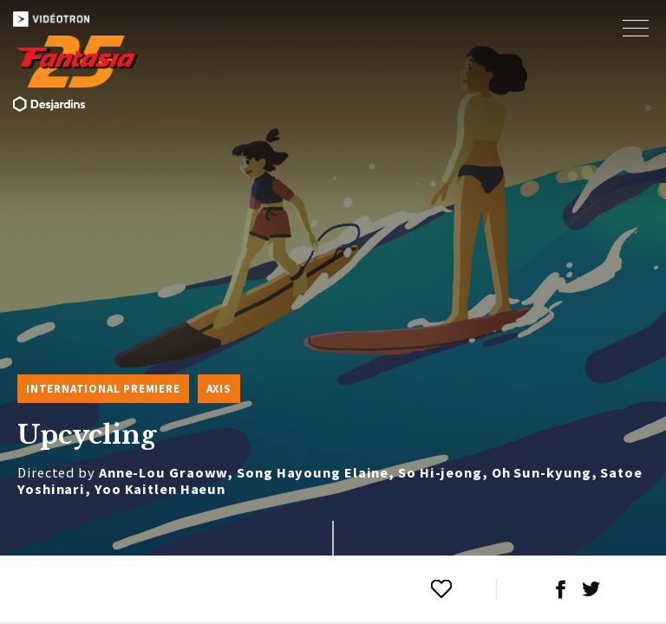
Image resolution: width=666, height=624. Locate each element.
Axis (219, 388)
